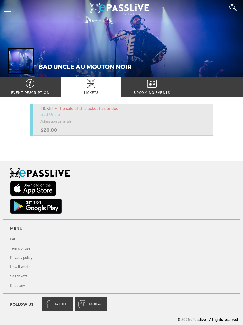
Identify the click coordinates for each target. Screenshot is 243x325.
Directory (17, 286)
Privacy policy (21, 258)
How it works (20, 267)
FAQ (13, 239)
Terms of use (20, 248)
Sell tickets (18, 276)
